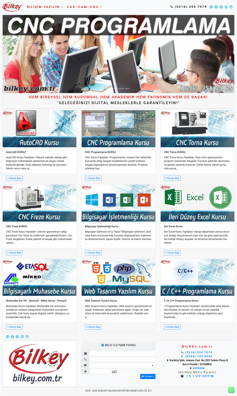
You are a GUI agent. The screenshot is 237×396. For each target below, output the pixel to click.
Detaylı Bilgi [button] (14, 178)
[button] (44, 6)
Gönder (148, 376)
